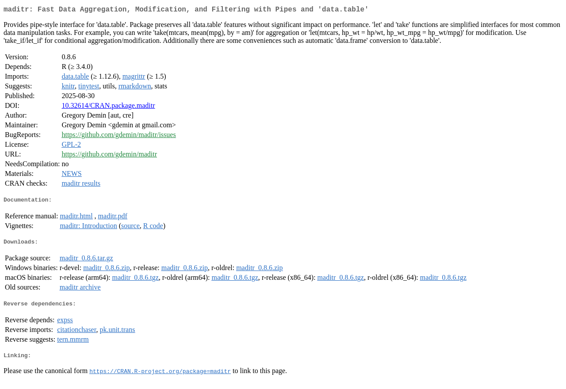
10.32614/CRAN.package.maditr (108, 107)
